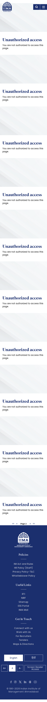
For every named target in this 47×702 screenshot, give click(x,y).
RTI (23, 594)
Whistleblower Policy (23, 575)
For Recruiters (23, 636)
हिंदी (33, 657)
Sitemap (23, 601)
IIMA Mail (23, 609)
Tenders (23, 640)
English (13, 657)
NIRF (23, 597)
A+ (4, 668)
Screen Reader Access (35, 668)
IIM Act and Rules (23, 563)
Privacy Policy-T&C (23, 571)
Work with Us (23, 632)
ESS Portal (23, 605)
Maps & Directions (23, 644)
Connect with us (23, 628)
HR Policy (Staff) (23, 567)
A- (20, 668)
